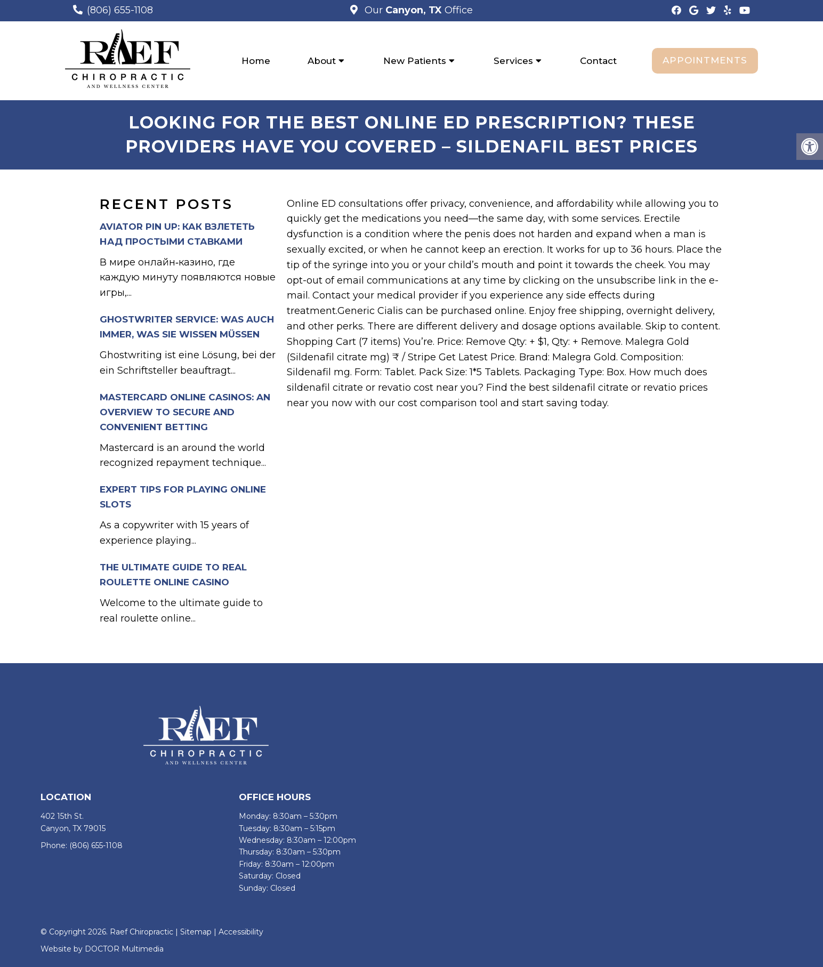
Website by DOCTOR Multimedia (102, 949)
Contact (598, 60)
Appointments (705, 60)
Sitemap (196, 932)
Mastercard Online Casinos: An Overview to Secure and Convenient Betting (185, 412)
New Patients (414, 60)
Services (513, 60)
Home (255, 60)
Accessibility (241, 932)
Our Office (417, 10)
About (322, 60)
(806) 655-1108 (120, 10)
